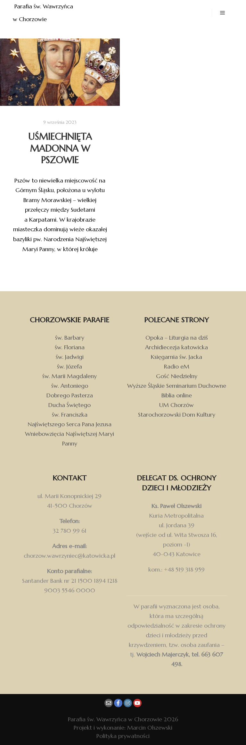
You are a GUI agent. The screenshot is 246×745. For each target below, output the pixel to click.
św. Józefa (69, 366)
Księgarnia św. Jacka (176, 356)
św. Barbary (69, 337)
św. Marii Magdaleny (69, 376)
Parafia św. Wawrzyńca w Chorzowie (44, 13)
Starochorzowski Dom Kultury (176, 414)
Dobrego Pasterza (69, 395)
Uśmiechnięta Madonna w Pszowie (60, 148)
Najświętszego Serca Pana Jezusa (69, 424)
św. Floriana (70, 347)
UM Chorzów (176, 405)
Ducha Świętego (69, 405)
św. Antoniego (69, 385)
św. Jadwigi (70, 356)
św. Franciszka (69, 414)
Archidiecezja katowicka (176, 347)
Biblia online (176, 395)
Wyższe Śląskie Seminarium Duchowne (176, 385)
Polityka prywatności (123, 736)
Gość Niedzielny (176, 376)
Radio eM (176, 366)
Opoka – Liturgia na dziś (176, 337)
